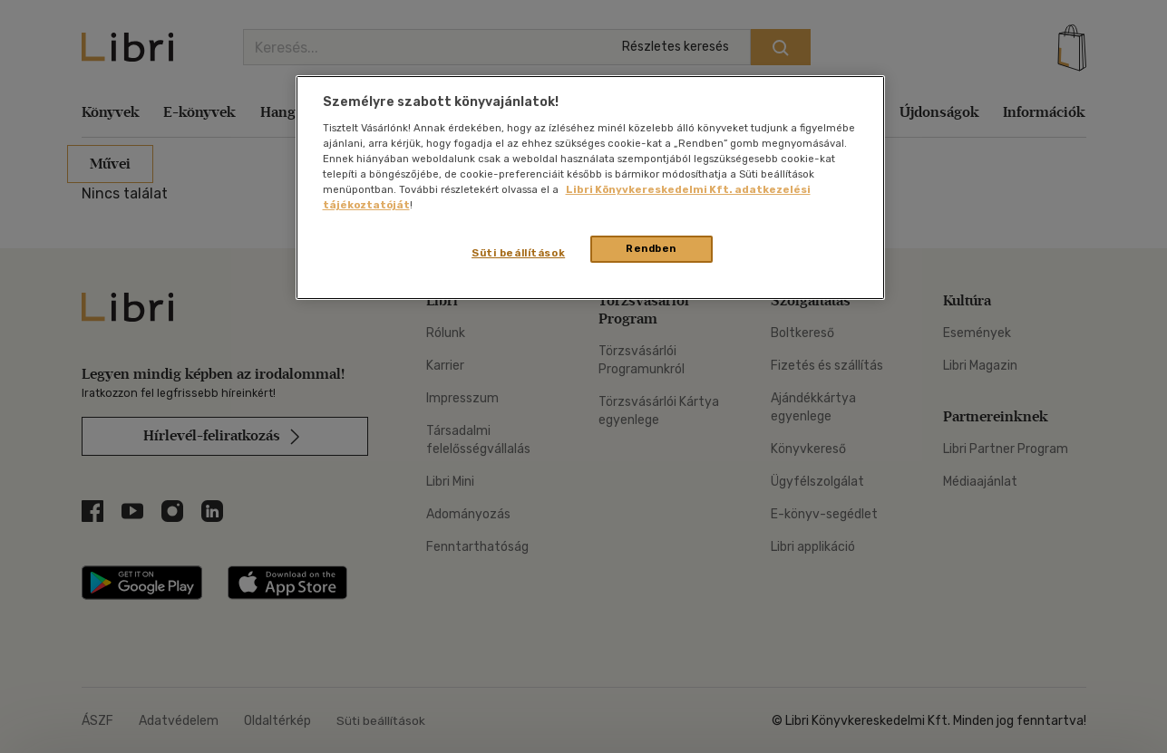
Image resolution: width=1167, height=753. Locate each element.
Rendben (651, 248)
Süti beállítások (518, 252)
